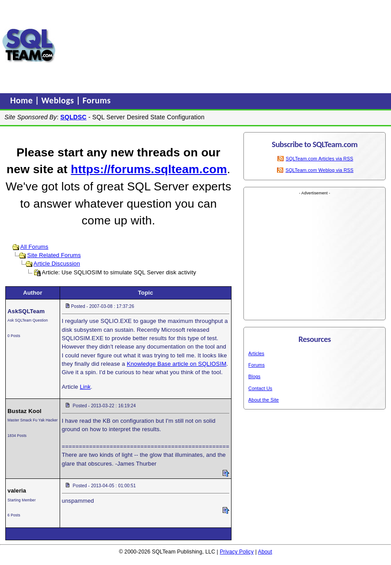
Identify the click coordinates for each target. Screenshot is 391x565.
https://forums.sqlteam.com (149, 169)
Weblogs (59, 100)
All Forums (34, 246)
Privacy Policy (237, 552)
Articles (256, 353)
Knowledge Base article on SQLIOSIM (177, 363)
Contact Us (260, 388)
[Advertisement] (116, 45)
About (265, 552)
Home (22, 100)
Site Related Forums (54, 255)
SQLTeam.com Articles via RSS (319, 158)
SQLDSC (74, 117)
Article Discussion (57, 263)
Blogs (254, 376)
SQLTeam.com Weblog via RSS (319, 170)
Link (85, 386)
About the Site (263, 399)
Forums (97, 100)
